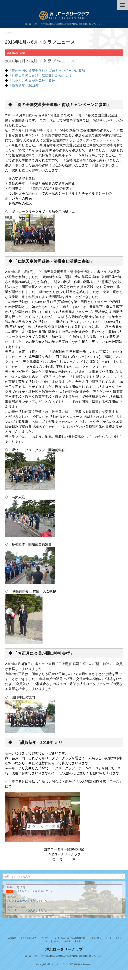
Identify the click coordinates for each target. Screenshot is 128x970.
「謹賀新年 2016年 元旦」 (29, 85)
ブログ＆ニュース (49, 938)
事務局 (77, 941)
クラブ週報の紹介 (28, 938)
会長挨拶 (12, 938)
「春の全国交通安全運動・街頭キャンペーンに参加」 (48, 70)
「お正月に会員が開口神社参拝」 (33, 80)
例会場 (67, 941)
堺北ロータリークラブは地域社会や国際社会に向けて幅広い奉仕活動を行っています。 (64, 956)
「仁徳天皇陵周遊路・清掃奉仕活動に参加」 (41, 75)
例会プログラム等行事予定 (73, 938)
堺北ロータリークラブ (64, 949)
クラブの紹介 (95, 938)
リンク (57, 941)
